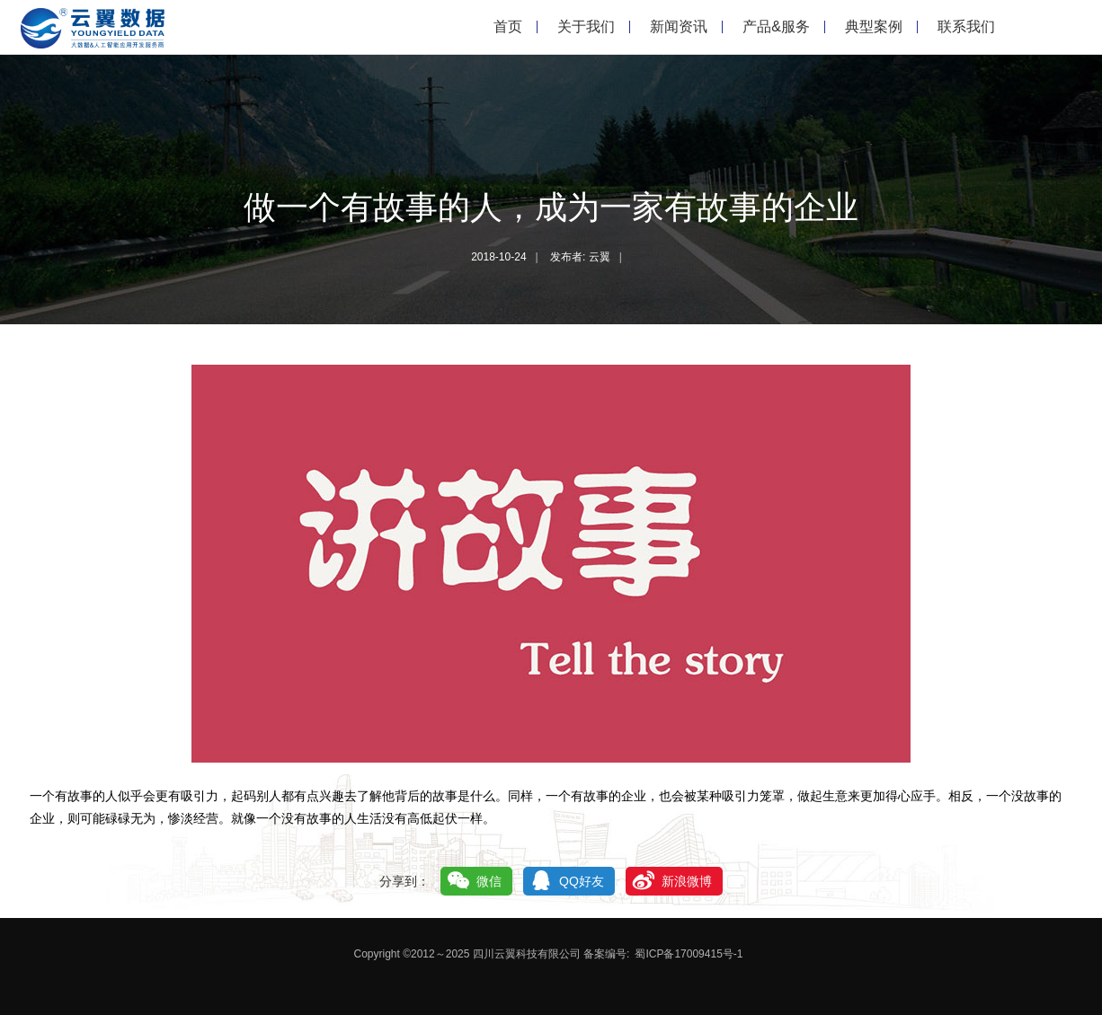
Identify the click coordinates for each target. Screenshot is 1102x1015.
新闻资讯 (678, 26)
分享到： (404, 881)
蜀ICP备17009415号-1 (688, 954)
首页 (507, 26)
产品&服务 (776, 26)
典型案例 (873, 26)
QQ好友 (581, 881)
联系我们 (966, 26)
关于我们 (586, 26)
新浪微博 (687, 881)
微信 (489, 881)
